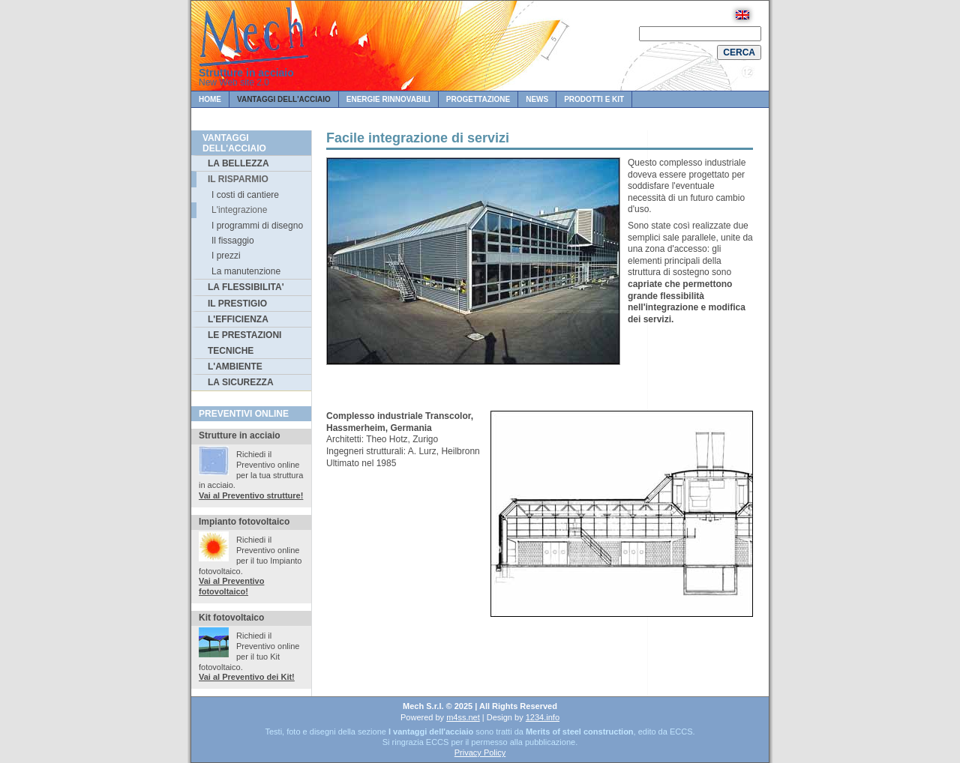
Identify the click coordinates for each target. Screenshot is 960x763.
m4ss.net (463, 717)
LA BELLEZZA (238, 163)
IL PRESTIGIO (237, 303)
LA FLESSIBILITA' (246, 287)
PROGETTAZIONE (478, 99)
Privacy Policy (480, 752)
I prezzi (226, 255)
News (537, 99)
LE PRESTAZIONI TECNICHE (244, 342)
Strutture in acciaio (246, 73)
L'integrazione (239, 210)
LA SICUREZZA (241, 382)
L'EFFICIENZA (238, 319)
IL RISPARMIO (238, 179)
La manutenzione (246, 271)
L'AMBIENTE (235, 366)
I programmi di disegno (257, 225)
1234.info (543, 717)
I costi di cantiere (245, 195)
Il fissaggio (233, 240)
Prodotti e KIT (594, 99)
